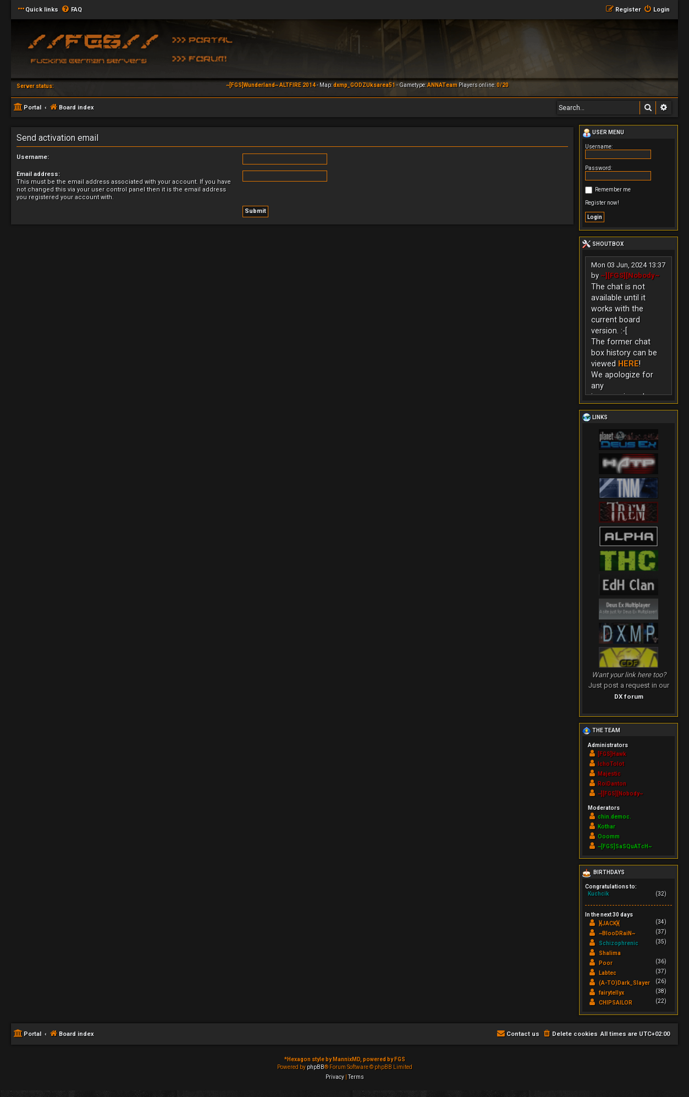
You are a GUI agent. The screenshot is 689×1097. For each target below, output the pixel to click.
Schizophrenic (618, 943)
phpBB (315, 1067)
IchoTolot (611, 764)
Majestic (609, 774)
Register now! (602, 203)
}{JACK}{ (609, 923)
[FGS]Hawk (612, 754)
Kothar (606, 827)
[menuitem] (71, 10)
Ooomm (609, 836)
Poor (606, 963)
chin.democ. (614, 817)
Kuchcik (598, 894)
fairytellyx (611, 993)
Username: (32, 157)
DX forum (628, 696)
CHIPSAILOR (615, 1003)
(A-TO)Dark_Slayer (624, 983)
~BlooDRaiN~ (617, 933)
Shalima (610, 953)
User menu (603, 133)
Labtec (607, 973)
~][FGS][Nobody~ (630, 275)
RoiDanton (612, 784)
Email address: (38, 174)
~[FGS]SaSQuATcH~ (625, 846)
